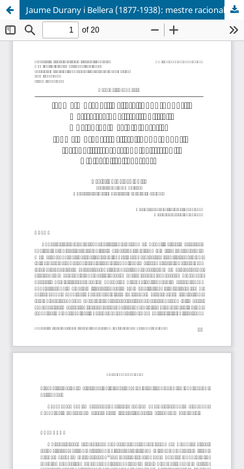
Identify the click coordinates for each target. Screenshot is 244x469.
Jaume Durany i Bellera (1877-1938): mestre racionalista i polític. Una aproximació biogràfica (135, 10)
